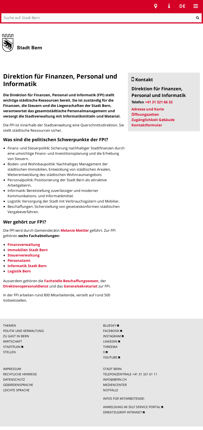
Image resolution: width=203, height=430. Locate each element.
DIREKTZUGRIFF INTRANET (122, 412)
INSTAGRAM (112, 336)
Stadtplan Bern (156, 6)
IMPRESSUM (12, 369)
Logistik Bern (19, 271)
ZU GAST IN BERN (16, 336)
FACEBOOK (111, 331)
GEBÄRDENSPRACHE (18, 385)
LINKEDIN (110, 341)
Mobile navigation (196, 6)
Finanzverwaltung (24, 244)
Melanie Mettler (75, 230)
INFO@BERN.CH (115, 379)
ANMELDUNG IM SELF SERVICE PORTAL (131, 407)
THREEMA (110, 347)
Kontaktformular (146, 125)
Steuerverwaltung (24, 255)
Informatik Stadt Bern (27, 265)
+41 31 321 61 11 (144, 374)
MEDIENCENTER (115, 385)
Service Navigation (169, 6)
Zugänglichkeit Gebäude (153, 119)
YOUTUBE (110, 357)
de (182, 6)
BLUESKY (109, 325)
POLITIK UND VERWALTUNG (23, 331)
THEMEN (9, 325)
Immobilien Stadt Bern (28, 249)
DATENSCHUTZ (14, 379)
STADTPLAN (11, 347)
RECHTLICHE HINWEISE (20, 374)
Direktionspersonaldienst (25, 286)
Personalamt (19, 260)
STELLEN (9, 352)
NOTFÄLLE (110, 390)
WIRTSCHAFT (12, 341)
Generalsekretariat (81, 286)
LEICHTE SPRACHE (16, 390)
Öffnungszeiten (145, 114)
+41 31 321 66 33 (159, 102)
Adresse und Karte (147, 109)
